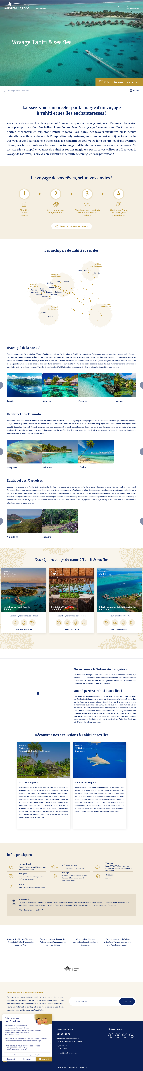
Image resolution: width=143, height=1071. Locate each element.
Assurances (73, 1067)
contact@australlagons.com (68, 1053)
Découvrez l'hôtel (24, 629)
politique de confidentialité (31, 1010)
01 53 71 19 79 (63, 1034)
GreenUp (83, 1067)
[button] (38, 695)
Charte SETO (61, 1067)
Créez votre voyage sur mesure (71, 226)
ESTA (40, 910)
